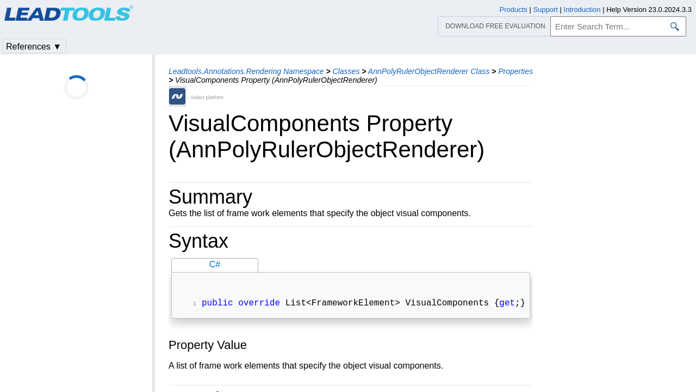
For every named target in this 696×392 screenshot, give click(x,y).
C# (214, 264)
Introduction (582, 9)
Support (545, 9)
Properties (515, 71)
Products (513, 9)
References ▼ (33, 46)
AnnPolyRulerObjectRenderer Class (428, 71)
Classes (346, 71)
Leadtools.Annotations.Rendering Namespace (246, 71)
